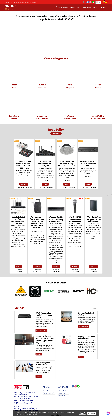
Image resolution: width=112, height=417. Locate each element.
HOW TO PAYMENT (63, 390)
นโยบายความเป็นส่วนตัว (23, 414)
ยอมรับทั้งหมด (91, 413)
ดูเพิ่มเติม (109, 195)
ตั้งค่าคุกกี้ (82, 413)
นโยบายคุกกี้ (34, 414)
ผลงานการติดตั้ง (61, 395)
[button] (84, 2)
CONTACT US (61, 393)
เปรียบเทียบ (29, 187)
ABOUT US (45, 390)
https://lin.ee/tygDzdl (23, 402)
